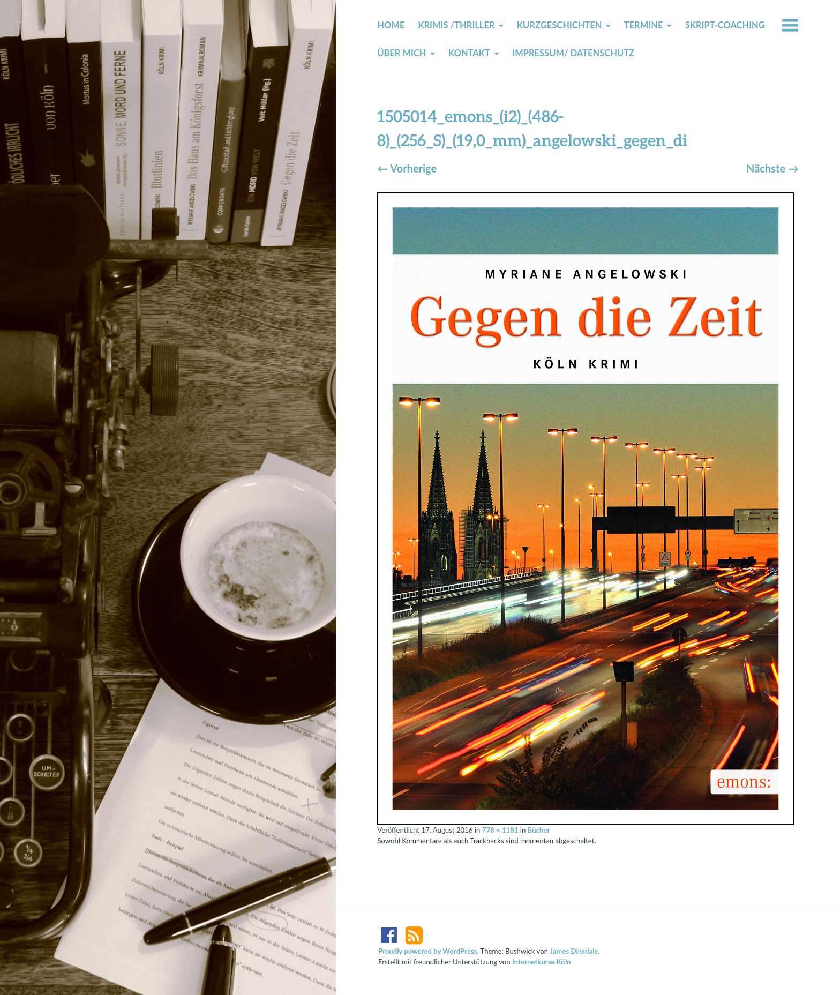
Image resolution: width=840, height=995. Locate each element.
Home (390, 25)
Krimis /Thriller (456, 25)
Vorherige (407, 168)
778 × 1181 (500, 830)
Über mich (401, 53)
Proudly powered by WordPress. (428, 951)
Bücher (539, 830)
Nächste (772, 168)
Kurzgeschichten (559, 25)
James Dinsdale (574, 951)
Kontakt (469, 53)
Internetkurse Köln (541, 961)
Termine (643, 25)
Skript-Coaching (725, 25)
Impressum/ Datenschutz (573, 53)
